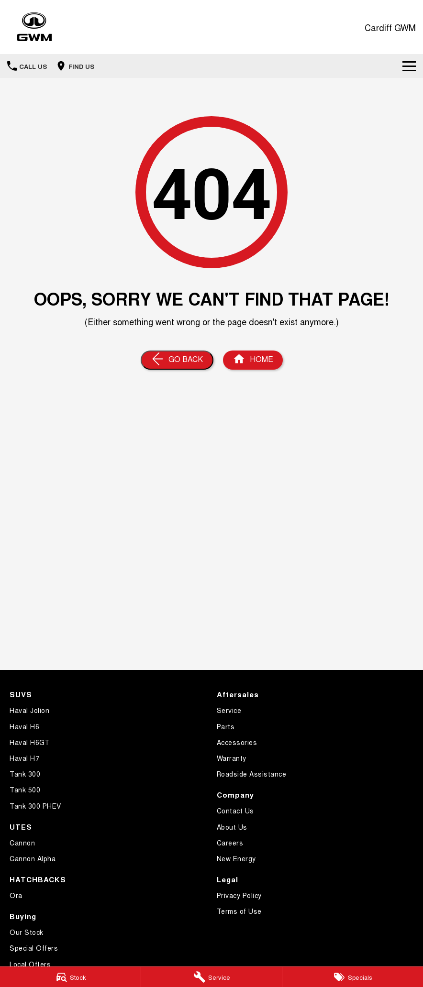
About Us (232, 827)
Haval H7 (24, 758)
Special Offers (34, 948)
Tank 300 (25, 774)
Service (229, 710)
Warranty (231, 758)
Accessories (237, 742)
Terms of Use (239, 911)
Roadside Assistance (252, 774)
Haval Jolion (29, 710)
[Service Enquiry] (211, 977)
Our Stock (27, 932)
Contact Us (235, 810)
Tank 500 (25, 789)
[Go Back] (177, 360)
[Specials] (352, 977)
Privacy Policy (239, 895)
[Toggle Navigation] (409, 66)
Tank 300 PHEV (35, 806)
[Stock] (70, 977)
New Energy (236, 858)
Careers (230, 842)
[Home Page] (253, 360)
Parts (226, 726)
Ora (16, 895)
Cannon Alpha (33, 858)
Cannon (22, 842)
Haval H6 (24, 726)
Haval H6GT (29, 742)
